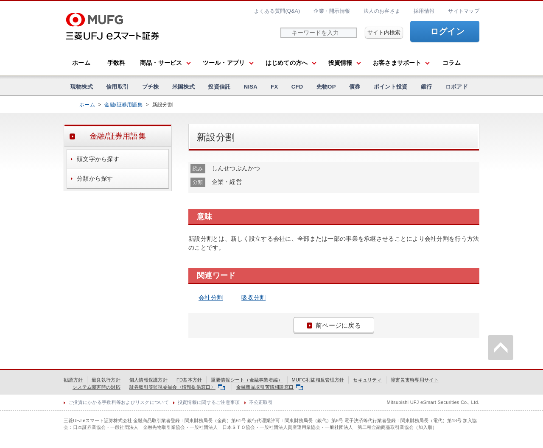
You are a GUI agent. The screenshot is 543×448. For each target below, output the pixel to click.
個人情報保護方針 (148, 379)
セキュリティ (367, 379)
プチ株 (150, 86)
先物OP (326, 86)
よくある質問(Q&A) (277, 11)
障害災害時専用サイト (415, 379)
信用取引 (117, 86)
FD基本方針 (189, 379)
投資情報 (340, 62)
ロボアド (456, 86)
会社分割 (211, 297)
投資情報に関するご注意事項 (209, 402)
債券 (355, 86)
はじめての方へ (287, 62)
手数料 (116, 62)
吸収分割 (253, 297)
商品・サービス (161, 62)
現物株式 (81, 86)
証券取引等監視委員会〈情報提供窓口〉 (177, 387)
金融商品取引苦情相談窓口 (269, 387)
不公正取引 (261, 402)
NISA (251, 86)
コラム (451, 62)
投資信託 (219, 86)
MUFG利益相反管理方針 (318, 379)
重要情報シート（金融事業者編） (247, 379)
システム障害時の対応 (96, 387)
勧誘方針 (73, 379)
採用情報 (424, 11)
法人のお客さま (382, 11)
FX (274, 86)
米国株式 (183, 86)
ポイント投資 (391, 86)
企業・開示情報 (331, 11)
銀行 (426, 86)
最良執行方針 (106, 379)
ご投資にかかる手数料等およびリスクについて (118, 402)
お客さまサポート (397, 62)
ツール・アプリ (224, 62)
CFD (297, 86)
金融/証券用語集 (123, 105)
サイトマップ (463, 11)
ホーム (81, 62)
